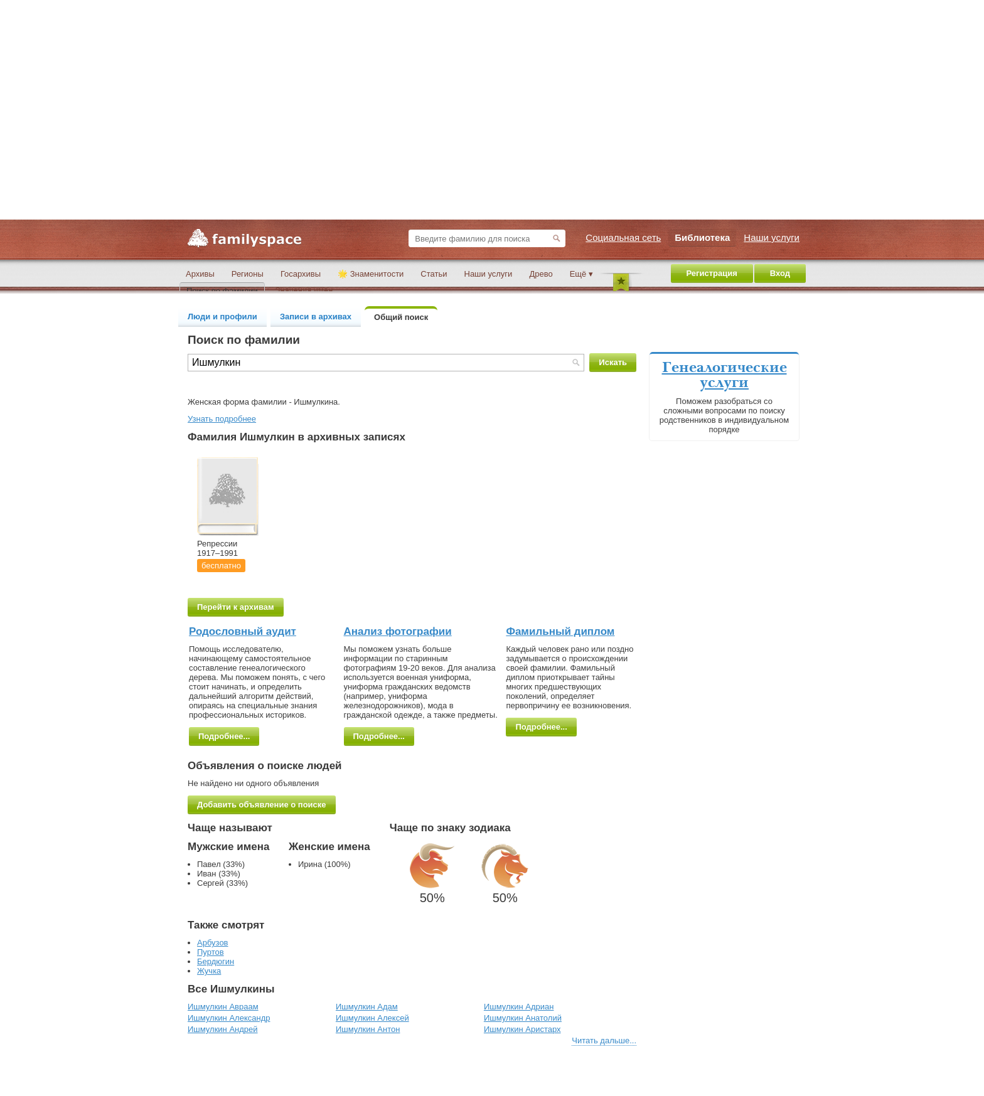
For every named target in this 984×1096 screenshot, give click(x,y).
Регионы (248, 274)
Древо (540, 274)
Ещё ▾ (581, 274)
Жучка (209, 971)
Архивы (200, 274)
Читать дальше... (604, 1040)
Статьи (433, 274)
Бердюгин (215, 961)
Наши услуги (488, 274)
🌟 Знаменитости (371, 274)
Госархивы (301, 274)
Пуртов (210, 952)
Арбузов (212, 942)
